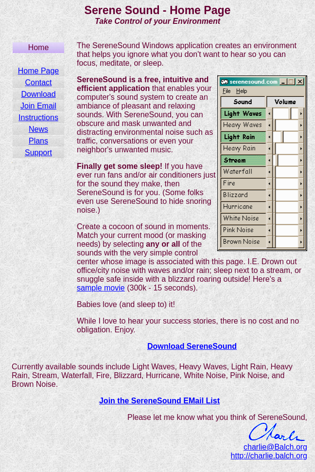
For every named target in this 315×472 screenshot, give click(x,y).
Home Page (38, 71)
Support (38, 152)
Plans (38, 141)
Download (38, 94)
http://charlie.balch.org (269, 456)
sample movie (101, 288)
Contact (38, 82)
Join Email (38, 106)
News (38, 129)
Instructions (38, 117)
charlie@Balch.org (275, 447)
